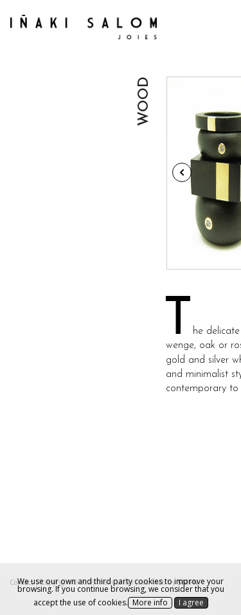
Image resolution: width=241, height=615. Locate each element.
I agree (191, 602)
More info (150, 602)
